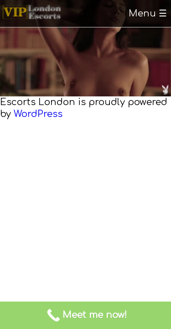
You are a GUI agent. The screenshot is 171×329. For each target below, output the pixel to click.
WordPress (38, 114)
